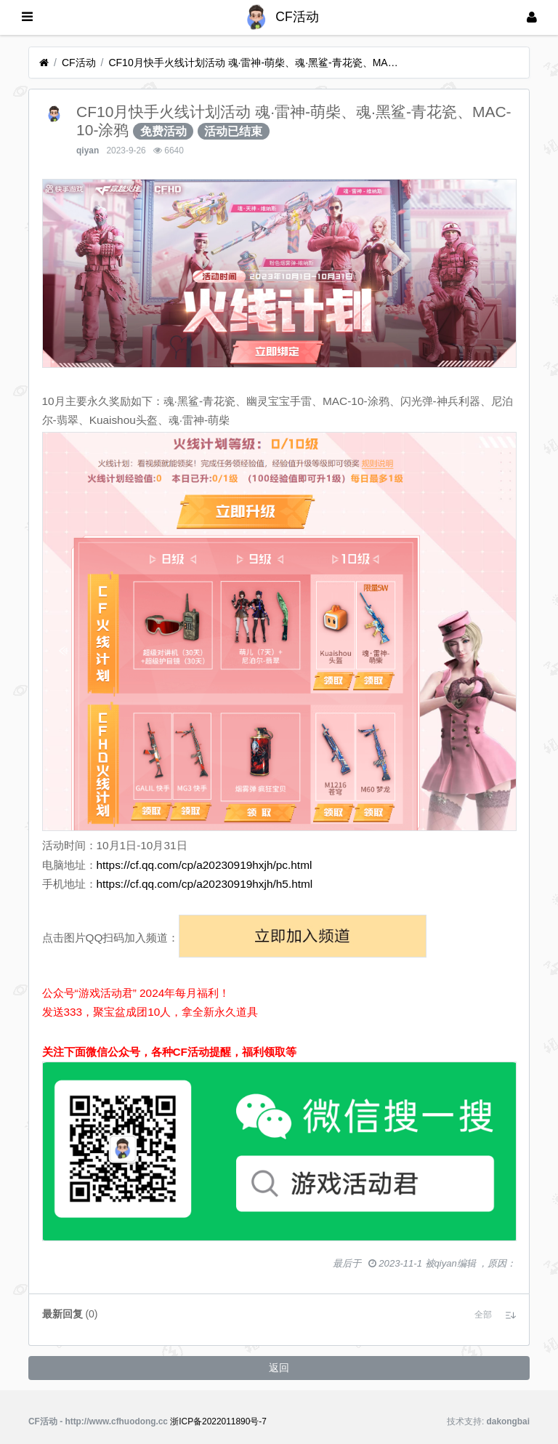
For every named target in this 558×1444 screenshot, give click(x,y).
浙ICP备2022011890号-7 (218, 1421)
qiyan (87, 150)
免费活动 (163, 131)
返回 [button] (279, 1367)
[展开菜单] (27, 17)
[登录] (532, 17)
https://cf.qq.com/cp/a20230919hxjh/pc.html (204, 865)
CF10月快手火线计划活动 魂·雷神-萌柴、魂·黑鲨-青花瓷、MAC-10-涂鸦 (253, 62)
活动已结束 (233, 131)
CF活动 (79, 62)
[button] (483, 1314)
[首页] (44, 63)
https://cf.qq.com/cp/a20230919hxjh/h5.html (205, 884)
